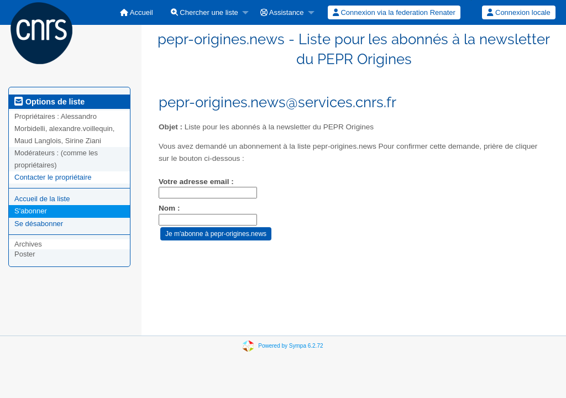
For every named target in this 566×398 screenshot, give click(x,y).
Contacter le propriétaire (52, 177)
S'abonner (30, 211)
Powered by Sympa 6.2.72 (290, 346)
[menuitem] (136, 12)
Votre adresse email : (196, 181)
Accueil (136, 12)
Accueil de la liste (42, 199)
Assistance (282, 12)
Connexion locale (518, 12)
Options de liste (49, 101)
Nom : (169, 208)
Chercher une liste (204, 12)
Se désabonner (38, 223)
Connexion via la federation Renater (394, 12)
